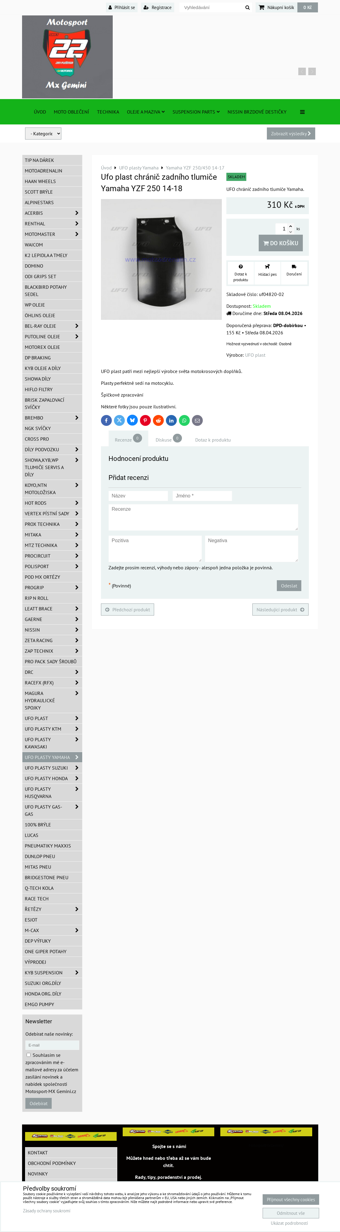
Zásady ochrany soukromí (46, 1211)
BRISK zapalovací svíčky (44, 403)
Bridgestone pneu (46, 877)
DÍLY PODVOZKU (53, 449)
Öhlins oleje (40, 315)
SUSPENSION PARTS (196, 112)
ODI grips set (40, 276)
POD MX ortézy (42, 577)
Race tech (37, 899)
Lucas (31, 835)
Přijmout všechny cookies (291, 1199)
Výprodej (35, 962)
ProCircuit (53, 556)
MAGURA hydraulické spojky (53, 700)
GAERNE (53, 619)
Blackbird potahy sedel (46, 290)
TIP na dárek (39, 160)
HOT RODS (53, 503)
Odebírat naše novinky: (49, 1034)
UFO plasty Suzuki (53, 768)
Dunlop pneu (40, 856)
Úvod (40, 112)
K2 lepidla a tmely (46, 255)
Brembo (53, 418)
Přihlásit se (121, 7)
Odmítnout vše (291, 1213)
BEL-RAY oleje (53, 326)
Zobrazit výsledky (291, 133)
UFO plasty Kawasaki (53, 743)
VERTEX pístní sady (53, 513)
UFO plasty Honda (53, 778)
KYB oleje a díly (43, 368)
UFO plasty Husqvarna (53, 792)
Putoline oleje (53, 336)
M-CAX (53, 930)
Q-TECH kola (39, 888)
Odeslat (289, 586)
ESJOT (31, 920)
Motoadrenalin (43, 171)
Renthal (53, 223)
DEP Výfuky (38, 941)
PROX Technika (53, 524)
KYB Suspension (53, 972)
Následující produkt (280, 609)
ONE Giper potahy (45, 951)
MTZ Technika (53, 545)
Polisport (53, 566)
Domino (34, 266)
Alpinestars (39, 202)
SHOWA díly (38, 379)
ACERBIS (53, 213)
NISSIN (53, 630)
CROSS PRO (37, 439)
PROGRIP (53, 587)
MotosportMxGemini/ (266, 1145)
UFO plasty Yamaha (53, 757)
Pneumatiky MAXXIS (48, 846)
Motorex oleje (42, 347)
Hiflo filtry (39, 389)
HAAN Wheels (40, 181)
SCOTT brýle (39, 192)
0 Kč (307, 7)
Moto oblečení (71, 112)
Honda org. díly (43, 994)
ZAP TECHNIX (53, 651)
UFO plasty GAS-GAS (53, 810)
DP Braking (38, 358)
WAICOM (34, 245)
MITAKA (53, 534)
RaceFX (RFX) (53, 682)
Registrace (158, 7)
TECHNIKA (108, 112)
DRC (53, 672)
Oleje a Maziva (146, 112)
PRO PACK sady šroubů (50, 661)
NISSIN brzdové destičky (257, 112)
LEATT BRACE (53, 608)
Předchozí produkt (127, 609)
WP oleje (35, 305)
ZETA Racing (53, 640)
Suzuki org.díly (43, 983)
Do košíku (280, 243)
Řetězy (53, 909)
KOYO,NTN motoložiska (53, 488)
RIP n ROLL (36, 598)
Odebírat (38, 1103)
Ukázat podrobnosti (289, 1223)
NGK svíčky (38, 428)
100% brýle (38, 825)
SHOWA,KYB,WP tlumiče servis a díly (53, 467)
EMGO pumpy (39, 1004)
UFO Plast (53, 718)
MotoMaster (53, 234)
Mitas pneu (38, 867)
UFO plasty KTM (53, 729)
